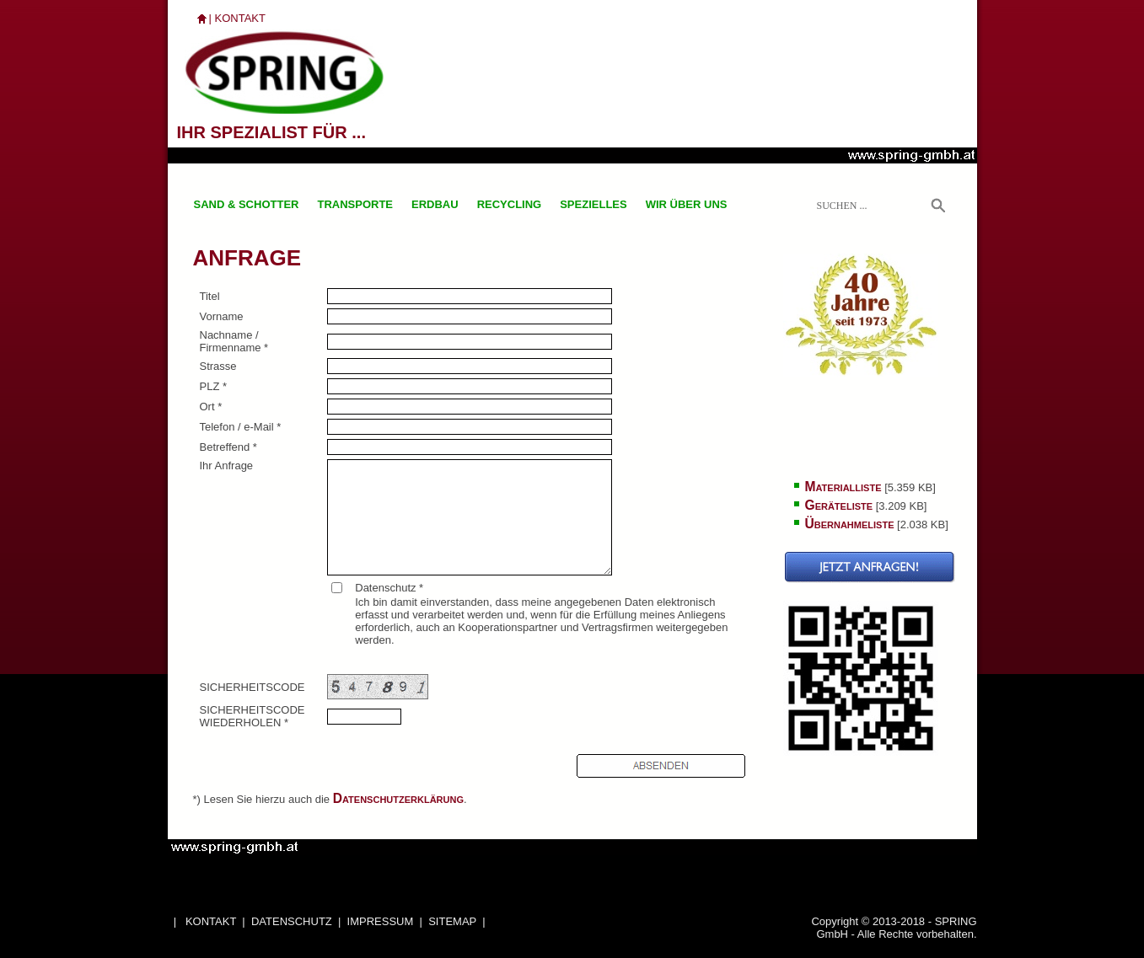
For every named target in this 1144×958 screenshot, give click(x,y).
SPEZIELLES (593, 204)
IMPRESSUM (380, 921)
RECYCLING (509, 204)
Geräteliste (839, 505)
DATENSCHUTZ (291, 921)
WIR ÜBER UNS (687, 204)
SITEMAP (452, 921)
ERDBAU (435, 204)
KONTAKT (240, 18)
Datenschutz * (389, 587)
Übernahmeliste (849, 523)
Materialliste (843, 486)
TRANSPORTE (355, 204)
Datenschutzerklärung (398, 798)
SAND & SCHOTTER (246, 204)
